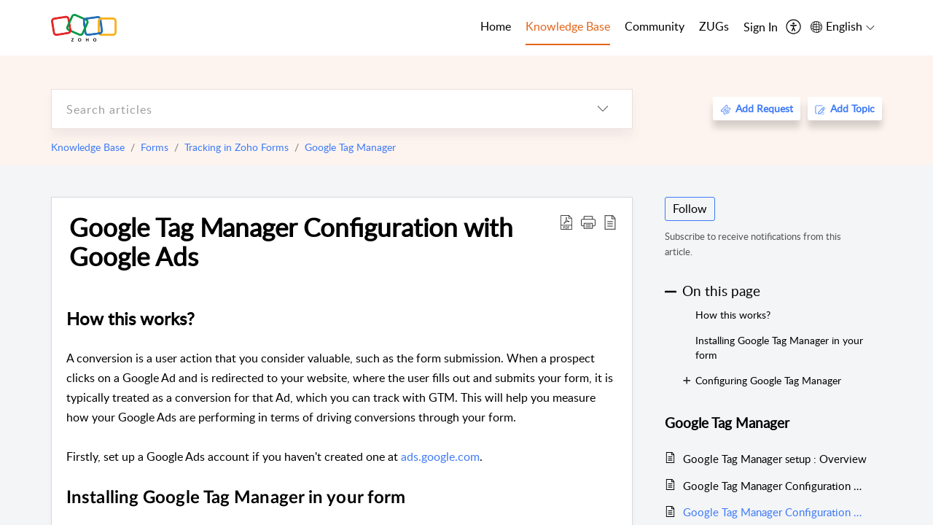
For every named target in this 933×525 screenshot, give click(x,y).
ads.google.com (440, 456)
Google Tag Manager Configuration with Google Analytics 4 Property (775, 485)
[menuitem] (760, 27)
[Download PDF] (566, 221)
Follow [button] (690, 209)
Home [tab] (495, 26)
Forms (154, 147)
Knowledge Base (88, 147)
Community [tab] (654, 26)
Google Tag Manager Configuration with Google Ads (291, 241)
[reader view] (610, 221)
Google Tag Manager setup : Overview (775, 458)
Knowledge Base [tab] (568, 26)
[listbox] (603, 109)
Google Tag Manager (350, 147)
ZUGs (714, 26)
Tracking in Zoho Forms (236, 147)
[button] (588, 221)
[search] (313, 109)
